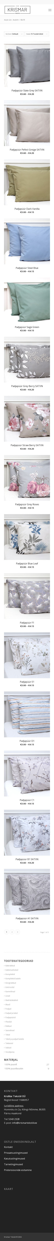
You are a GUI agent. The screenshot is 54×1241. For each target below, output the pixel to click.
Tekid (7, 1034)
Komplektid (10, 974)
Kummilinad (10, 991)
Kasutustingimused (14, 1158)
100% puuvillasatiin (13, 1068)
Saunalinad (9, 1030)
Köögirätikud (10, 983)
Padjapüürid (10, 1017)
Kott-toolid (9, 987)
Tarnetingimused (13, 1164)
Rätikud (8, 1026)
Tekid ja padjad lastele (14, 1039)
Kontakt (8, 1147)
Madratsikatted (11, 1000)
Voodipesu (9, 1052)
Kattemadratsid (11, 970)
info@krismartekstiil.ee (24, 1122)
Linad (7, 996)
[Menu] (49, 9)
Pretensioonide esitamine (18, 1170)
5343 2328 (13, 1119)
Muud (7, 1004)
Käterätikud (10, 965)
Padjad (8, 1009)
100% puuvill (10, 1064)
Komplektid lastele (13, 978)
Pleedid (8, 1022)
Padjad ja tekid (11, 1013)
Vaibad (8, 1047)
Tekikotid (9, 1043)
